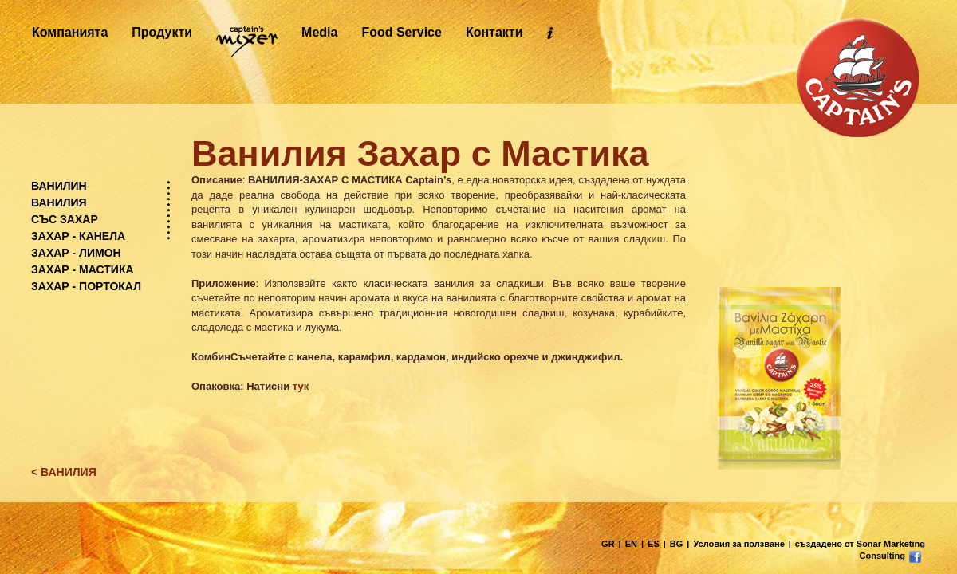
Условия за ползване (738, 543)
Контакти (494, 32)
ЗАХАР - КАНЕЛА (78, 236)
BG (676, 543)
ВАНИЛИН (59, 185)
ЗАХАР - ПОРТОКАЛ (86, 286)
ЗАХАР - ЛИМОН (76, 252)
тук (301, 386)
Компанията (70, 32)
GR (608, 543)
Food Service (401, 32)
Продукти (162, 32)
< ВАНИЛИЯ (63, 472)
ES (654, 543)
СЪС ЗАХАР (64, 219)
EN (631, 543)
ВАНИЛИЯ (59, 202)
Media (319, 32)
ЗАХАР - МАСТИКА (82, 269)
